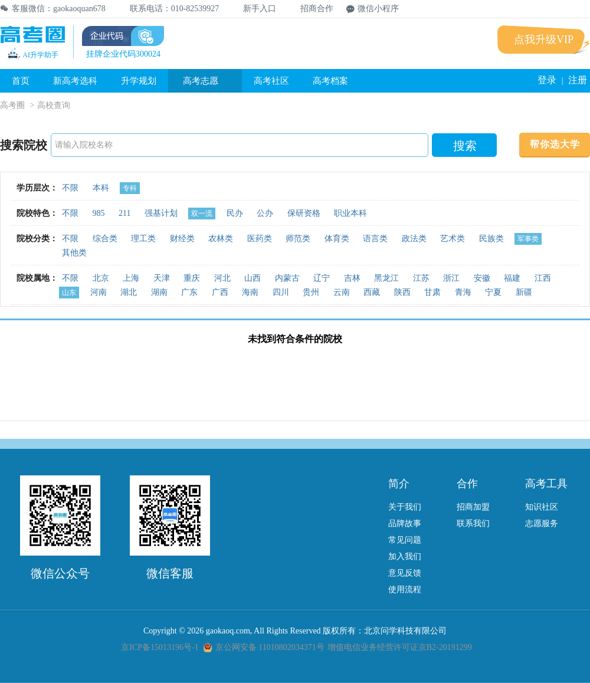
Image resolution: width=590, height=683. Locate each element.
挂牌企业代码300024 (123, 54)
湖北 (128, 292)
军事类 (528, 239)
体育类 (336, 238)
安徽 (482, 278)
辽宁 (321, 278)
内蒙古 (287, 278)
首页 (21, 81)
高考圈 (12, 105)
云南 (341, 292)
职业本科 (350, 213)
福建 (512, 278)
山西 (252, 278)
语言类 (375, 238)
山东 (69, 292)
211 (124, 213)
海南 (250, 292)
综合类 (105, 238)
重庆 (191, 278)
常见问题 (404, 540)
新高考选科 (75, 81)
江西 (543, 278)
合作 (467, 484)
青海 (463, 292)
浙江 (451, 278)
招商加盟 (473, 507)
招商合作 (311, 8)
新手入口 (254, 8)
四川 (281, 292)
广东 (189, 292)
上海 (131, 278)
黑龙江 (386, 278)
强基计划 (161, 213)
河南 (98, 292)
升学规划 (138, 81)
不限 (70, 187)
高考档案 (330, 81)
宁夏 (493, 292)
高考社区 (271, 81)
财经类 (182, 238)
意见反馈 (404, 573)
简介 (398, 484)
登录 (546, 80)
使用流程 (404, 589)
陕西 (402, 292)
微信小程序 (372, 8)
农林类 (220, 238)
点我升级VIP (543, 39)
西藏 (371, 292)
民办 (235, 213)
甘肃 (432, 292)
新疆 (524, 292)
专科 (130, 188)
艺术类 (452, 238)
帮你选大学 (555, 144)
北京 (101, 278)
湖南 (159, 292)
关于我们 (404, 507)
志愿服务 (541, 523)
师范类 (298, 238)
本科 (101, 187)
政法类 (414, 238)
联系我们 (473, 523)
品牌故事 (404, 523)
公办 (265, 213)
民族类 (491, 238)
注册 (577, 80)
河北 (222, 278)
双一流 (201, 213)
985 (99, 213)
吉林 (352, 278)
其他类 (74, 252)
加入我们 (404, 556)
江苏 (421, 278)
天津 (161, 278)
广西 (220, 292)
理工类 (143, 238)
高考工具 (546, 484)
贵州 (311, 292)
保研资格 (303, 213)
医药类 (259, 238)
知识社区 (541, 507)
